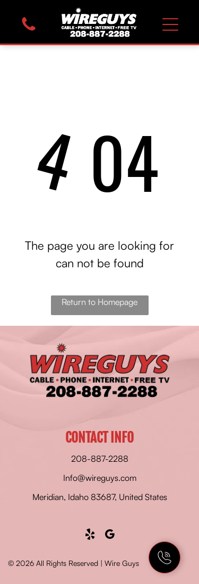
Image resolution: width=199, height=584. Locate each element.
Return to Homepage (99, 302)
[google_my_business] (109, 536)
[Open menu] (170, 24)
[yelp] (89, 536)
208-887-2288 (99, 458)
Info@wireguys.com (99, 477)
